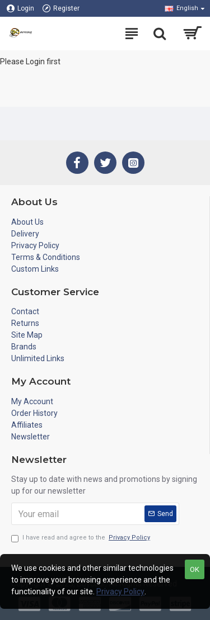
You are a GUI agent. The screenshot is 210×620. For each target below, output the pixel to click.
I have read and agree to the (81, 538)
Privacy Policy (120, 591)
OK (194, 569)
